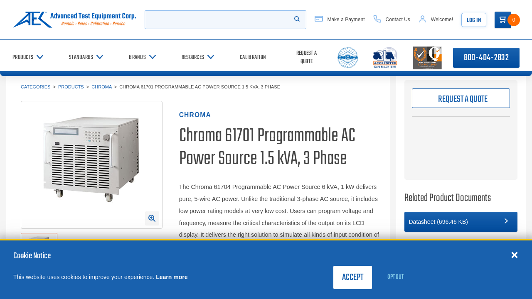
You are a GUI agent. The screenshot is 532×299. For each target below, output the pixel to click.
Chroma (101, 86)
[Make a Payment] (340, 19)
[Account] (436, 19)
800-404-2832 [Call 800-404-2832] (486, 58)
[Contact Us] (391, 19)
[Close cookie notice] (514, 254)
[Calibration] (252, 57)
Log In (474, 20)
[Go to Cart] (503, 20)
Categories (35, 86)
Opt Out (395, 277)
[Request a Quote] (306, 57)
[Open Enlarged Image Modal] (152, 218)
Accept (352, 277)
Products (71, 86)
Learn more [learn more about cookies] (171, 277)
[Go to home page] (74, 19)
